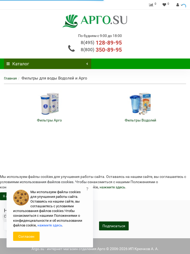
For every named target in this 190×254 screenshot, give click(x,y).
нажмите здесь (112, 187)
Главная (10, 78)
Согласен (26, 236)
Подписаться (113, 226)
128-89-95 (101, 43)
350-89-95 (101, 50)
